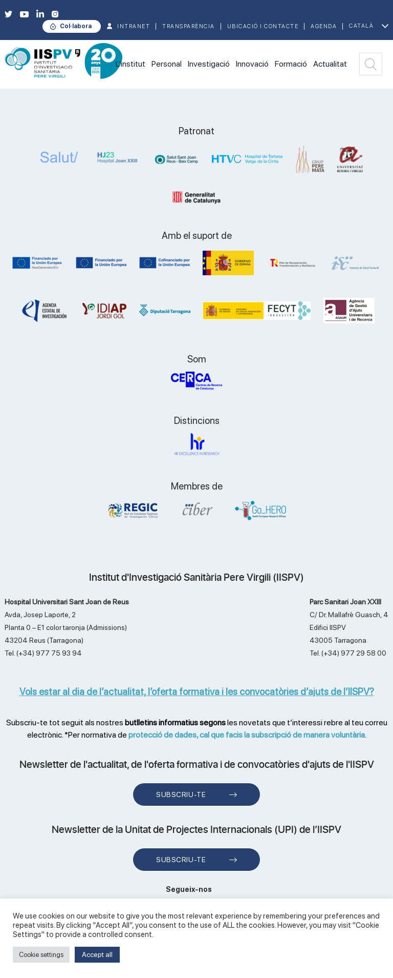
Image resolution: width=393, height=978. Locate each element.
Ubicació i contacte (263, 26)
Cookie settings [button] (41, 955)
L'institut (130, 64)
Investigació (209, 64)
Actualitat (330, 64)
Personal (166, 64)
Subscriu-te (181, 794)
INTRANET (133, 26)
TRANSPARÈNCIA (188, 26)
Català (361, 26)
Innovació (252, 64)
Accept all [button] (97, 954)
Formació (291, 64)
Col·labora (76, 26)
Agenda (324, 26)
